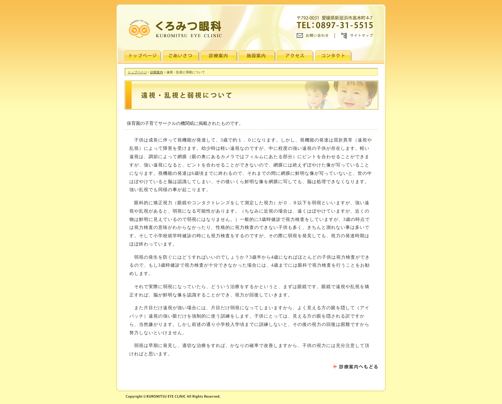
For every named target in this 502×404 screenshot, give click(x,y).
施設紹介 (257, 55)
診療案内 (219, 55)
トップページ (143, 55)
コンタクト (333, 55)
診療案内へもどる (355, 367)
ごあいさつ (181, 55)
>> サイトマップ (354, 35)
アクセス (295, 55)
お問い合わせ (316, 35)
